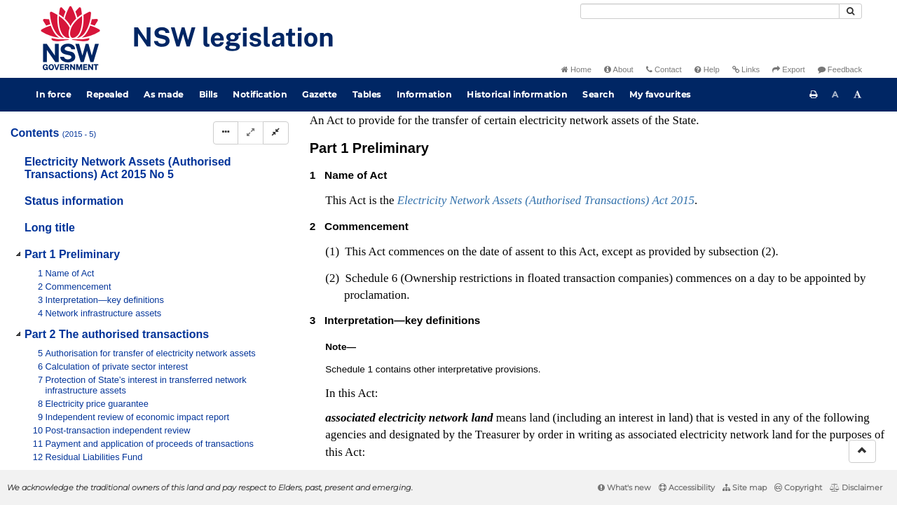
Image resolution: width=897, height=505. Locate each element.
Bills (208, 94)
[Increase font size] (858, 95)
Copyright (798, 487)
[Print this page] (814, 95)
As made (164, 94)
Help (707, 69)
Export (788, 69)
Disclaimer (856, 487)
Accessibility (687, 487)
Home (576, 69)
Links (746, 69)
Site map (745, 487)
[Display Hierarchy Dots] (225, 132)
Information (424, 94)
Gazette (319, 94)
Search (598, 94)
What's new (624, 487)
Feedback (840, 69)
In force (53, 94)
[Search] (710, 11)
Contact (664, 69)
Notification (260, 94)
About (619, 69)
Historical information (517, 94)
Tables (366, 94)
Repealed (107, 94)
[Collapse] (276, 132)
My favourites (660, 94)
